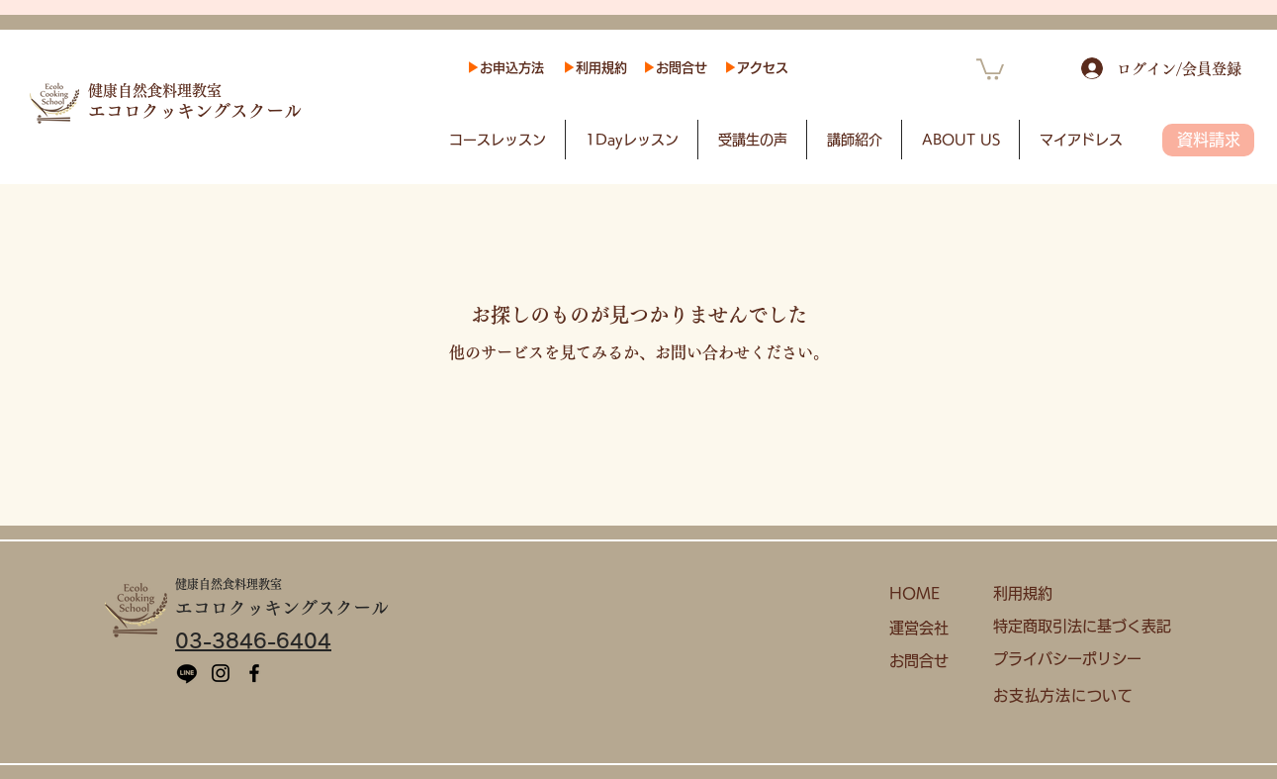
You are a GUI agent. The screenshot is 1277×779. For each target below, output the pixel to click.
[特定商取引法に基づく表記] (1089, 627)
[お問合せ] (928, 661)
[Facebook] (254, 673)
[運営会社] (928, 629)
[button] (990, 68)
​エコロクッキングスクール (195, 111)
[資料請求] (1208, 140)
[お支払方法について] (1074, 696)
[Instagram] (220, 673)
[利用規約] (1074, 594)
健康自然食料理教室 (155, 90)
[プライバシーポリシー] (1074, 659)
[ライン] (187, 673)
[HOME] (928, 594)
